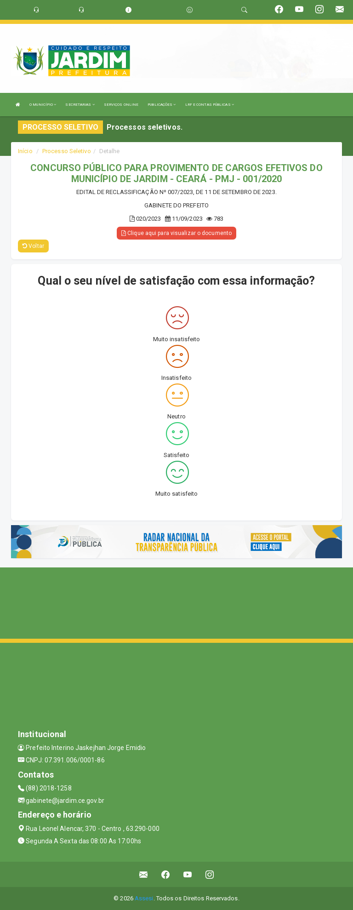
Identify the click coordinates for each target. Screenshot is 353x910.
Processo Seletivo (66, 151)
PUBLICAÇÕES (162, 105)
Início (25, 151)
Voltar (33, 246)
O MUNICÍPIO (42, 105)
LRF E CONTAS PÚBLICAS (209, 105)
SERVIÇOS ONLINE (121, 105)
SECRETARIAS (79, 105)
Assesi (144, 898)
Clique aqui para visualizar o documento (176, 233)
